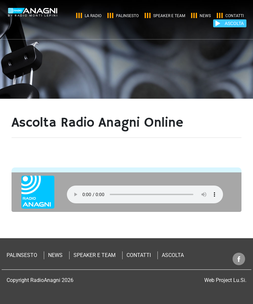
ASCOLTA (234, 23)
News (205, 15)
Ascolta (173, 255)
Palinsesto (127, 15)
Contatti (234, 15)
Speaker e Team (169, 15)
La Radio (93, 15)
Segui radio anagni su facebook (239, 258)
